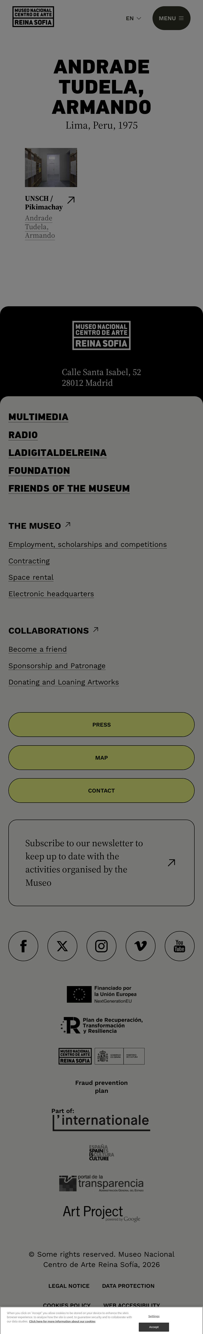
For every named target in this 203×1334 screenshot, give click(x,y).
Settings (154, 1323)
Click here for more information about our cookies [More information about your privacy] (62, 1328)
